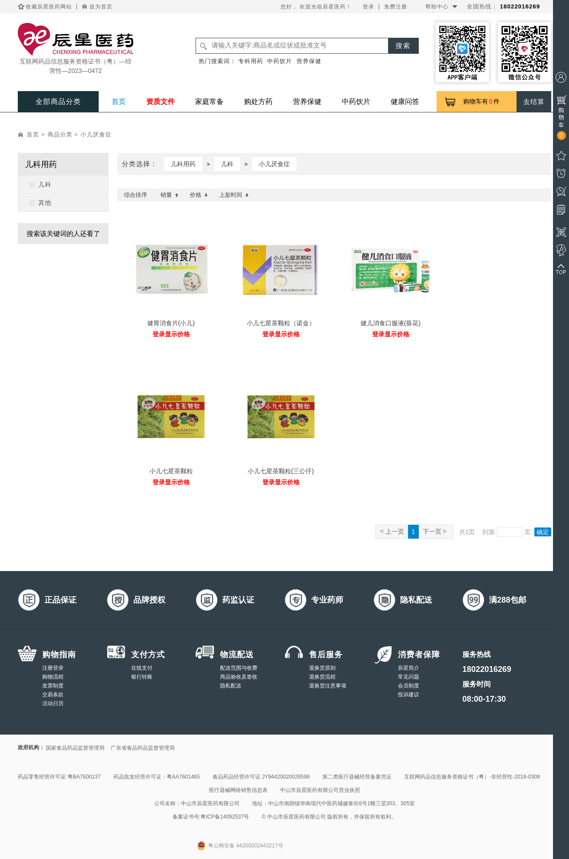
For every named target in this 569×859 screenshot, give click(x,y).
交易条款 (53, 694)
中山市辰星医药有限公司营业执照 (320, 790)
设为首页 (100, 7)
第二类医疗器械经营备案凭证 (357, 777)
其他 (45, 202)
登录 (368, 7)
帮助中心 (437, 7)
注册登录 (53, 668)
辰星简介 (408, 668)
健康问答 (405, 101)
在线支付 (141, 668)
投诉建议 (408, 694)
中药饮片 (279, 61)
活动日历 (53, 703)
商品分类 (60, 134)
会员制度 (408, 686)
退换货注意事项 (327, 686)
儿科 (45, 184)
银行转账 (141, 677)
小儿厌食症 (96, 134)
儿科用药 (183, 164)
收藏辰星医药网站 (49, 7)
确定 (543, 531)
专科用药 (250, 61)
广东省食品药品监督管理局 (143, 748)
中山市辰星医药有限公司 (210, 803)
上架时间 (234, 195)
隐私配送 (230, 686)
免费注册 (395, 7)
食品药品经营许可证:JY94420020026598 (261, 777)
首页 (119, 101)
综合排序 (135, 195)
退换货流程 (322, 677)
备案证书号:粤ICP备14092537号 (210, 817)
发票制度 (53, 686)
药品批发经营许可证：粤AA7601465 (156, 777)
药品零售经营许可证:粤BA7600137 (59, 777)
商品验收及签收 (238, 677)
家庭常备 (209, 101)
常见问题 (408, 677)
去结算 (534, 101)
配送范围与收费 (238, 668)
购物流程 (53, 677)
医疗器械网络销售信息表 (238, 790)
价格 (199, 195)
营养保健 (309, 61)
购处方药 (258, 101)
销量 (169, 195)
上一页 (391, 531)
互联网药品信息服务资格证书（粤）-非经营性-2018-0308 (472, 777)
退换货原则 (322, 668)
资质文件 (160, 101)
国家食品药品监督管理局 (75, 748)
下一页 (435, 531)
